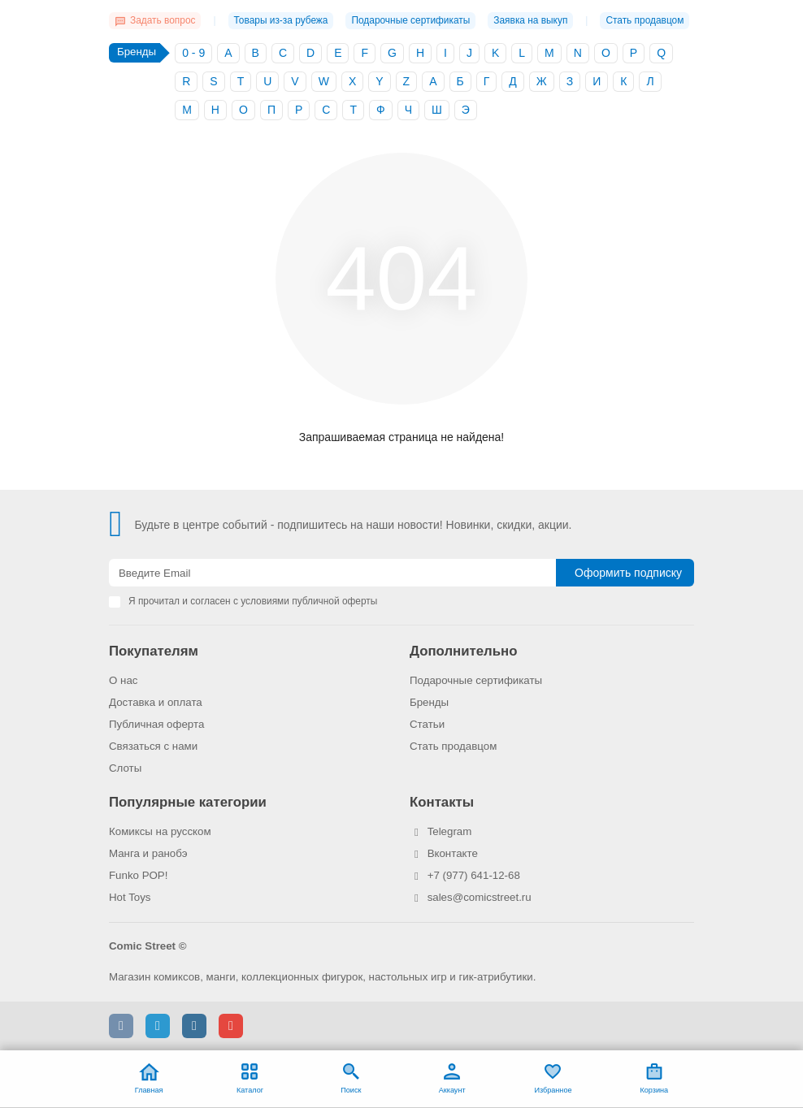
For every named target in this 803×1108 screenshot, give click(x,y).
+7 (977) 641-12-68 (474, 875)
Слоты (125, 768)
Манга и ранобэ (148, 853)
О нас (123, 680)
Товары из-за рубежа (281, 20)
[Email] (332, 572)
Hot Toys (130, 897)
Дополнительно (463, 651)
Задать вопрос (155, 21)
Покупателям (153, 651)
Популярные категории (188, 802)
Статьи (427, 724)
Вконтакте (453, 853)
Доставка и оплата (155, 702)
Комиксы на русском (160, 831)
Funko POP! (138, 875)
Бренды (429, 702)
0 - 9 (193, 52)
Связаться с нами (153, 746)
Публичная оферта (156, 724)
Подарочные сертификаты (410, 20)
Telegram (450, 831)
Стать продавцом (645, 20)
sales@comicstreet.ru (480, 897)
